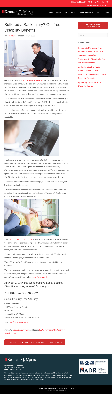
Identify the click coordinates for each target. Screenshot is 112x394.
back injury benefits (47, 330)
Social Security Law (21, 330)
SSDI (72, 12)
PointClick (63, 390)
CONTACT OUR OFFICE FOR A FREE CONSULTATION (35, 342)
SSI (65, 12)
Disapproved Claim (85, 12)
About (50, 12)
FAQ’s (58, 12)
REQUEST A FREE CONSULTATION (93, 25)
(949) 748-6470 (101, 2)
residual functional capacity (20, 239)
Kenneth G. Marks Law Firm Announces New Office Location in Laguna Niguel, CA (92, 51)
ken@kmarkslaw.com (19, 322)
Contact (106, 12)
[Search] (93, 35)
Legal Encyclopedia (40, 277)
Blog (97, 12)
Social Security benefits (33, 80)
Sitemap (72, 388)
